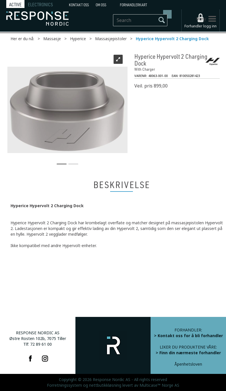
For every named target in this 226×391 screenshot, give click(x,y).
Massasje (52, 39)
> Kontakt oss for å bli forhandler (188, 336)
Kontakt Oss (79, 5)
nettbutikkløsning (105, 385)
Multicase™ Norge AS (159, 385)
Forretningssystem (64, 385)
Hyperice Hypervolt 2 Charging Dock (172, 39)
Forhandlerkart (133, 5)
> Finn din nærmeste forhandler (188, 353)
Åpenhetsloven (188, 364)
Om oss (101, 5)
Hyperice (78, 39)
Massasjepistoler (111, 39)
